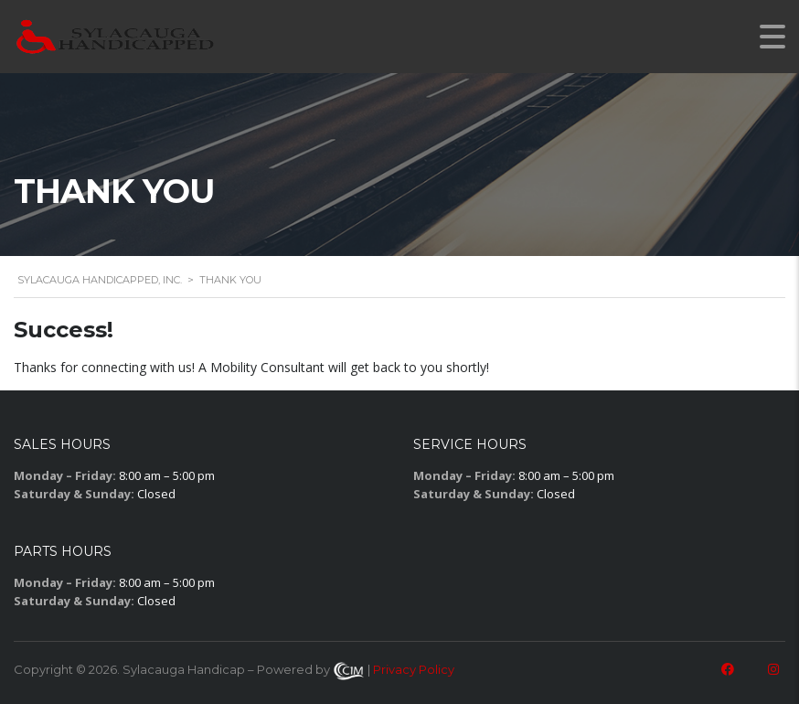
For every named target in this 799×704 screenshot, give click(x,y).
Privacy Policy (413, 669)
